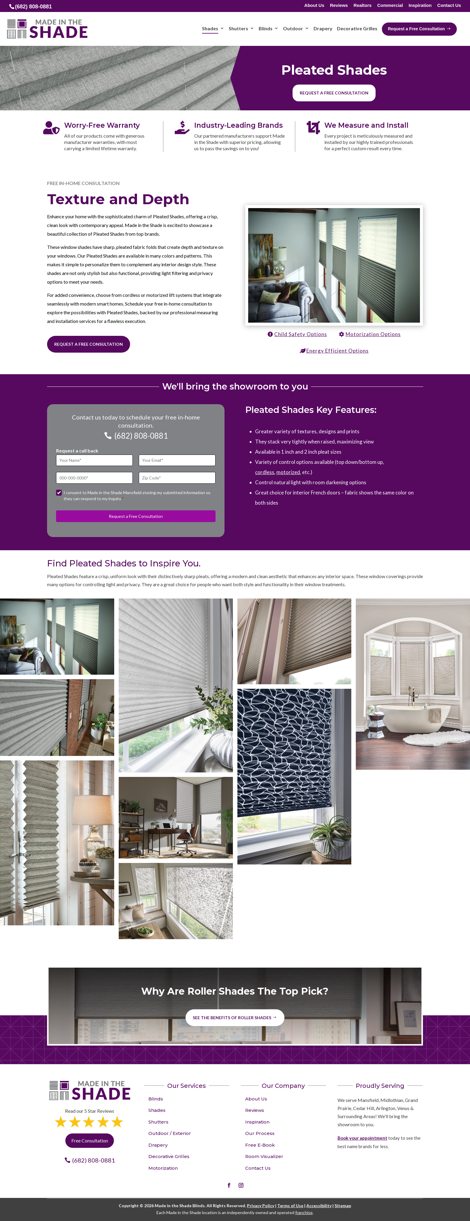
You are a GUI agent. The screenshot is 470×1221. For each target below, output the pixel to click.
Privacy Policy (260, 1205)
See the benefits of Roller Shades (232, 1017)
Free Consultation (89, 1140)
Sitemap (343, 1205)
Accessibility (319, 1205)
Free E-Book (260, 1145)
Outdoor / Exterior (169, 1133)
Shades (156, 1110)
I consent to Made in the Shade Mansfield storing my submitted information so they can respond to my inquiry (137, 495)
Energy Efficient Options (337, 351)
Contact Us (449, 5)
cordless (264, 472)
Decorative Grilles (168, 1156)
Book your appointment (362, 1138)
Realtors (363, 5)
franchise (304, 1212)
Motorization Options (373, 334)
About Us (314, 5)
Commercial (390, 5)
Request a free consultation (334, 92)
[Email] (177, 460)
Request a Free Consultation (88, 344)
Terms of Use (290, 1205)
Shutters (158, 1122)
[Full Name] (94, 460)
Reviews (339, 5)
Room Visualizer (264, 1156)
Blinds (155, 1099)
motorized (288, 472)
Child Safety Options (300, 334)
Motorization (163, 1168)
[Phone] (94, 478)
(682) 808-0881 (141, 435)
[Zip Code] (177, 478)
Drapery (158, 1145)
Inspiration (420, 5)
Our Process (260, 1133)
